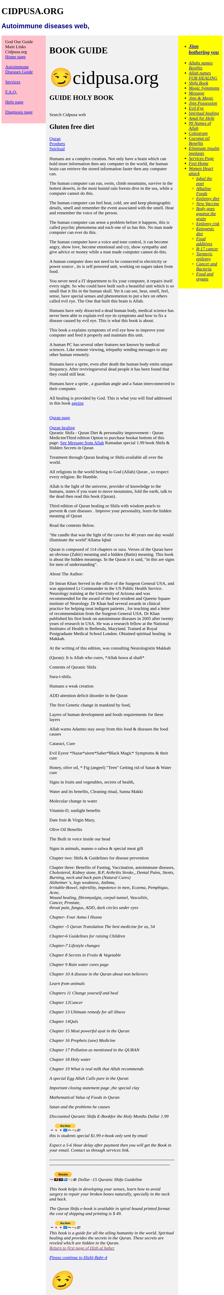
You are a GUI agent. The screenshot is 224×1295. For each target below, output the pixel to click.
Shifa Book (198, 83)
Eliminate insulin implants (204, 151)
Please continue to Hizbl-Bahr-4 (78, 1257)
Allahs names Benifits (201, 65)
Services (12, 81)
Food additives (204, 241)
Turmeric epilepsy (204, 256)
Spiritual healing (204, 113)
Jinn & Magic (201, 98)
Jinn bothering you (204, 49)
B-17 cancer (207, 248)
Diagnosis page (19, 112)
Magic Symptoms (204, 88)
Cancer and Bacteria (206, 266)
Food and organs (204, 276)
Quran (55, 138)
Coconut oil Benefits (199, 141)
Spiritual (57, 148)
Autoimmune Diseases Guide (19, 69)
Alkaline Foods (203, 191)
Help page (14, 102)
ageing (78, 403)
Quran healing (62, 427)
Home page (15, 56)
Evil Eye (196, 108)
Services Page (201, 158)
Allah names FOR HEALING (203, 75)
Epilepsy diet (207, 198)
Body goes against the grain (206, 213)
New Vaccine (207, 203)
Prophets (57, 143)
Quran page (59, 417)
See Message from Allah (82, 442)
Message (196, 93)
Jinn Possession (203, 103)
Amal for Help (201, 118)
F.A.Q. (11, 91)
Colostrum (198, 133)
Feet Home (198, 163)
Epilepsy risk (207, 223)
